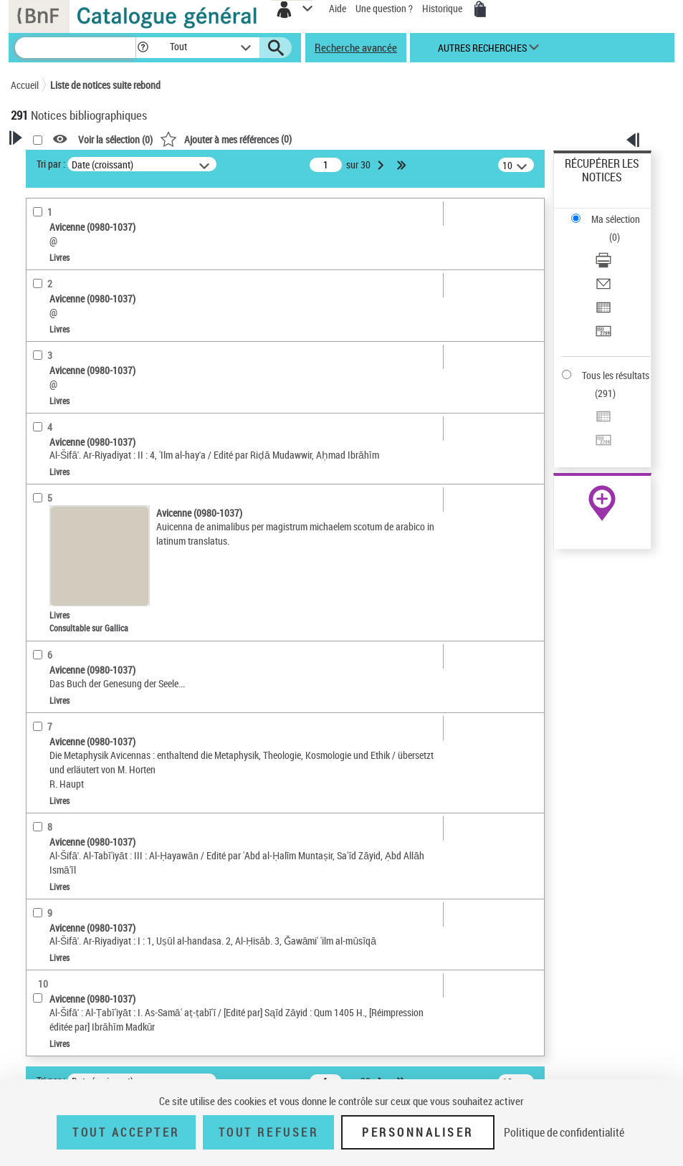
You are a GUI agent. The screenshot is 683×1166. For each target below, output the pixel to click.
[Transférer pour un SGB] (603, 336)
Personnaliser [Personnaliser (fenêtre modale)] (418, 1132)
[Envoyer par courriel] (603, 288)
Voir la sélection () (115, 139)
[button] (143, 47)
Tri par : (51, 164)
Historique (443, 8)
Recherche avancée (356, 47)
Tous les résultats (615, 375)
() (226, 138)
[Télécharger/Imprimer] (603, 265)
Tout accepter (126, 1132)
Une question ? (384, 8)
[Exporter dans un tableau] (603, 312)
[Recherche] (75, 47)
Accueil (25, 85)
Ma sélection (615, 219)
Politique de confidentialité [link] (564, 1132)
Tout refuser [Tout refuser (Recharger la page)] (268, 1132)
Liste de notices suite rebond (105, 85)
